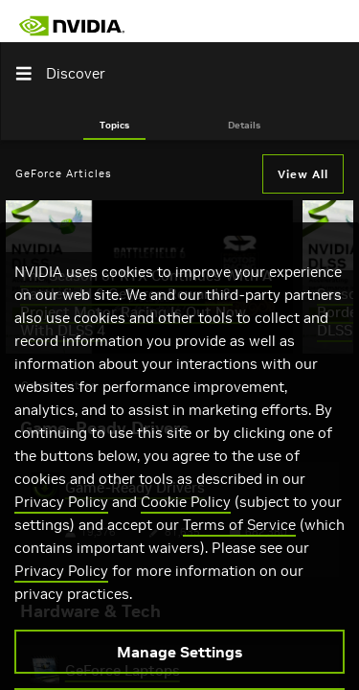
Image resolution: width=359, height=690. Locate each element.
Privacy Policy (61, 524)
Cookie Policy (186, 524)
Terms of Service (239, 547)
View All (303, 174)
